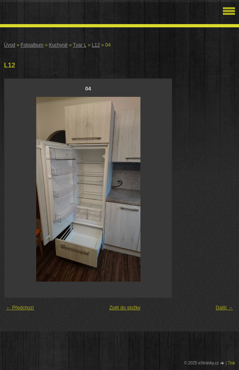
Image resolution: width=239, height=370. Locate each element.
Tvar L (80, 45)
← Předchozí (20, 308)
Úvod (9, 45)
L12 (96, 45)
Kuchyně (58, 45)
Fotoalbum (32, 45)
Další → (224, 308)
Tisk (231, 363)
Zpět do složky (124, 308)
